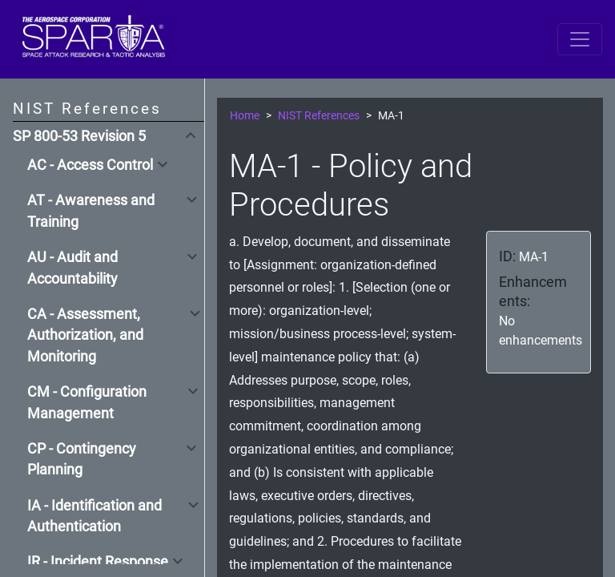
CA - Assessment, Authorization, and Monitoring (85, 335)
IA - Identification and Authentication (94, 516)
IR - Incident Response (97, 562)
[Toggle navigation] (579, 39)
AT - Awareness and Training (91, 210)
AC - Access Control (90, 165)
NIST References (319, 116)
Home (244, 116)
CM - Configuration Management (87, 402)
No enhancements (540, 330)
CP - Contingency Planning (81, 459)
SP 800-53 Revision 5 (79, 136)
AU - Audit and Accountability (72, 267)
